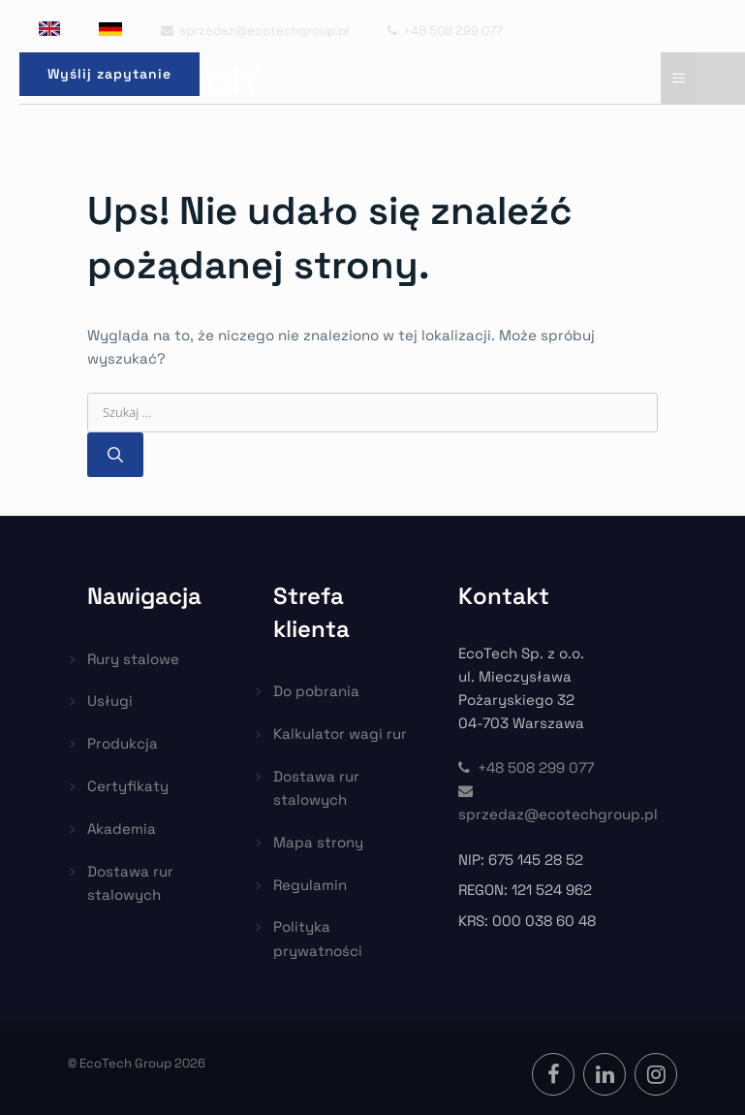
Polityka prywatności (317, 938)
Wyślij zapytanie (109, 73)
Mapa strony (318, 842)
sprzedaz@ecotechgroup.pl (255, 30)
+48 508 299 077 (445, 30)
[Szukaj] (115, 454)
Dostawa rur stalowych (130, 883)
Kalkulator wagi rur (340, 733)
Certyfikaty (128, 786)
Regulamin (310, 885)
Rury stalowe (133, 659)
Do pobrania (316, 691)
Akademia (121, 828)
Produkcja (122, 743)
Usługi (110, 700)
